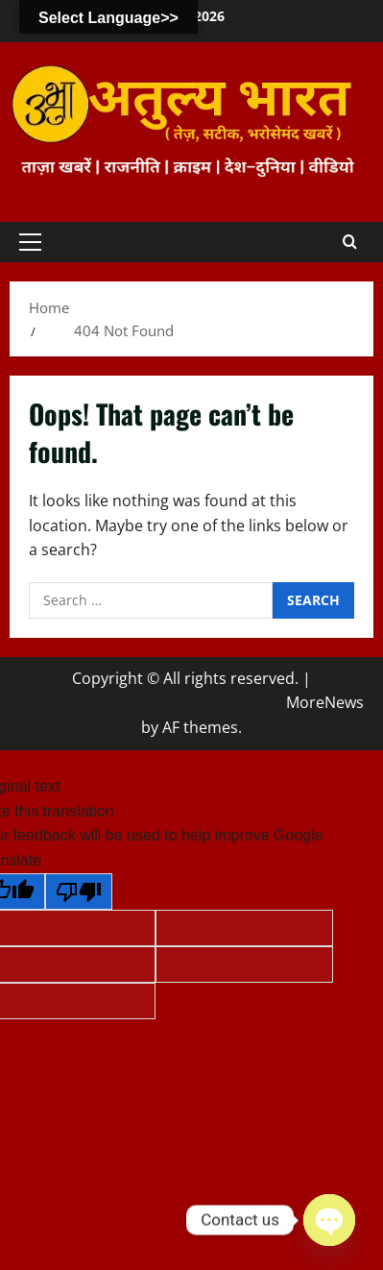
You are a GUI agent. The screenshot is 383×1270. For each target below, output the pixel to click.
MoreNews (325, 702)
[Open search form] (350, 242)
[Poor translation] (78, 891)
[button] (30, 242)
